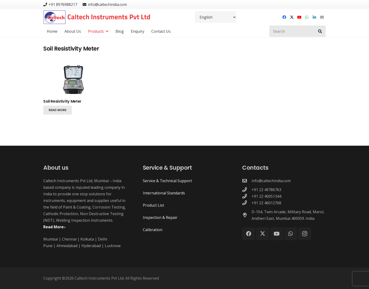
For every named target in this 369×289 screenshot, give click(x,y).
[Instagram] (304, 233)
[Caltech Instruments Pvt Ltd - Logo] (96, 17)
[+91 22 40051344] (247, 196)
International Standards (164, 193)
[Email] (322, 17)
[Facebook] (284, 17)
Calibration (152, 229)
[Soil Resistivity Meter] (75, 80)
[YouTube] (299, 17)
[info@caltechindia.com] (247, 180)
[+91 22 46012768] (247, 203)
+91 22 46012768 (266, 202)
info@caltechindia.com (271, 180)
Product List (153, 205)
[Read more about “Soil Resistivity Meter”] (57, 109)
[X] (292, 17)
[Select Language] (215, 17)
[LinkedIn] (314, 17)
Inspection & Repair (160, 217)
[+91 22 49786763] (247, 189)
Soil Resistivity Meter (62, 101)
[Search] (297, 31)
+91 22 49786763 (266, 189)
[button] (106, 31)
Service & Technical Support (167, 180)
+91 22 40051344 (266, 196)
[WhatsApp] (307, 17)
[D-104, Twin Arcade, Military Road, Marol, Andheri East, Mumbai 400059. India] (247, 215)
